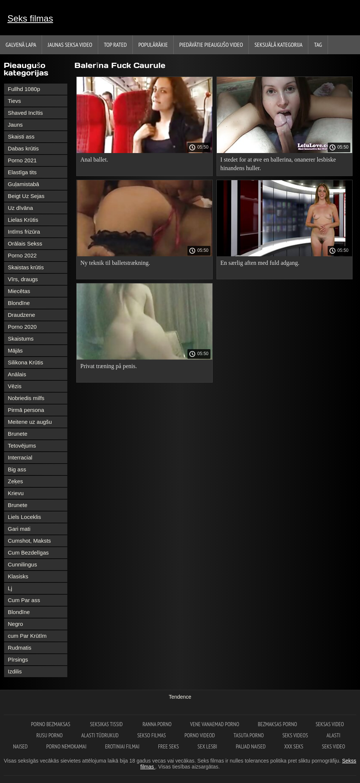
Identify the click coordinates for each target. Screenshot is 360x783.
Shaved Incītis (25, 113)
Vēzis (15, 386)
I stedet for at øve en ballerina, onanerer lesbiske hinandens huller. (278, 163)
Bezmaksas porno (277, 724)
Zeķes (15, 481)
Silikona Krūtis (25, 362)
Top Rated (115, 44)
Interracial (20, 457)
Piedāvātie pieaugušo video (211, 44)
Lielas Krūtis (23, 220)
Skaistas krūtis (26, 267)
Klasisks (18, 576)
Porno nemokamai (66, 746)
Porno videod (199, 735)
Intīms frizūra (24, 231)
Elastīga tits (22, 172)
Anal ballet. (94, 159)
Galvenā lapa (21, 44)
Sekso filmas (151, 735)
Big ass (17, 469)
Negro (15, 624)
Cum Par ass (24, 600)
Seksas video (330, 724)
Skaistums (20, 338)
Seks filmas (30, 18)
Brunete (18, 434)
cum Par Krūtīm (27, 636)
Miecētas (19, 291)
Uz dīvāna (20, 208)
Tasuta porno (249, 735)
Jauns (15, 124)
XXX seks (293, 746)
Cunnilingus (22, 564)
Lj (10, 588)
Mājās (15, 350)
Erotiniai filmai (122, 746)
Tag (318, 44)
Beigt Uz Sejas (26, 196)
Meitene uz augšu (30, 422)
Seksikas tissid (107, 724)
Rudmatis (19, 647)
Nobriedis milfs (26, 398)
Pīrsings (18, 659)
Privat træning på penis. (108, 366)
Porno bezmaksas (51, 724)
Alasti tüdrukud (100, 735)
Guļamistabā (23, 184)
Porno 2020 (22, 327)
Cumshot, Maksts (29, 540)
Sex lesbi (207, 746)
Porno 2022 (22, 255)
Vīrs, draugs (23, 279)
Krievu (16, 493)
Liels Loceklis (24, 517)
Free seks (168, 746)
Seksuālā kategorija (278, 44)
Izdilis (15, 671)
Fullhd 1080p (24, 89)
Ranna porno (156, 724)
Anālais (17, 374)
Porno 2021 (22, 160)
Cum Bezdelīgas (28, 552)
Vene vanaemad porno (214, 724)
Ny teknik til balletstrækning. (115, 263)
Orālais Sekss (25, 243)
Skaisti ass (21, 136)
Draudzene (21, 315)
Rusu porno (49, 735)
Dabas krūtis (23, 148)
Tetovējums (22, 445)
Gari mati (19, 529)
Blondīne (19, 303)
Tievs (14, 101)
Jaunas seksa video (70, 44)
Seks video (333, 746)
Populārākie (153, 44)
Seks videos (295, 735)
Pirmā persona (26, 410)
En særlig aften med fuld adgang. (260, 263)
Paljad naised (251, 746)
